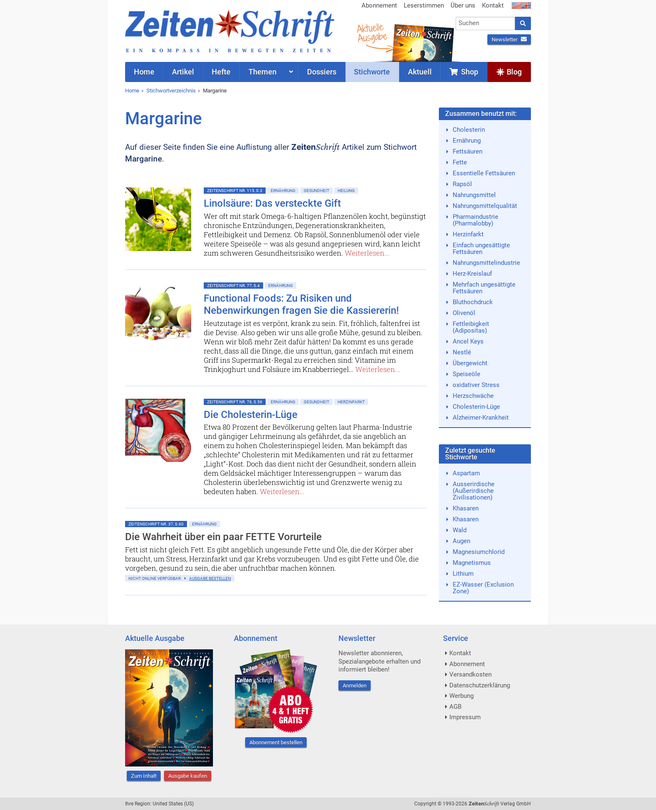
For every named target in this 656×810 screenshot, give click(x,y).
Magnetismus (472, 562)
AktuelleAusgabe (371, 32)
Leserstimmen (424, 5)
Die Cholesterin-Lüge (250, 414)
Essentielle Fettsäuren (484, 173)
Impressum (465, 717)
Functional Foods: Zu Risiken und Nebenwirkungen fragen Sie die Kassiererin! (301, 304)
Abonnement (379, 5)
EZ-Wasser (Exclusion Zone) (483, 588)
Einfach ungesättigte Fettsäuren (481, 248)
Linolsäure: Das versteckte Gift (272, 203)
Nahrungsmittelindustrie (486, 263)
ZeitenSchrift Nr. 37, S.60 (156, 524)
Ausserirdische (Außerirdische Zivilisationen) (474, 490)
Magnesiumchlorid (479, 552)
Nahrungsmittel (474, 195)
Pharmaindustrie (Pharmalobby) (475, 220)
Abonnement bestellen (275, 742)
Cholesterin (469, 129)
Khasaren (466, 508)
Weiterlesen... (367, 253)
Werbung (461, 696)
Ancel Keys (468, 341)
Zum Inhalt (143, 776)
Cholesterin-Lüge (476, 406)
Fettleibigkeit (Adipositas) (471, 327)
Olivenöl (464, 313)
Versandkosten (470, 674)
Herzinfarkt (351, 402)
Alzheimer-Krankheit (481, 417)
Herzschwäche (473, 396)
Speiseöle (466, 374)
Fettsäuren (467, 151)
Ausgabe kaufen (187, 776)
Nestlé (462, 352)
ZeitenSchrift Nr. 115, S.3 (234, 190)
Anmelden (354, 685)
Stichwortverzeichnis (171, 90)
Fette (460, 162)
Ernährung (283, 190)
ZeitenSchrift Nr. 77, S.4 (233, 285)
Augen (461, 541)
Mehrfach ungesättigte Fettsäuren (484, 288)
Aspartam (466, 473)
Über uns (463, 5)
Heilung (346, 190)
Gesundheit (316, 190)
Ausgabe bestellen (210, 578)
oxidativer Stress (476, 385)
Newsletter (509, 39)
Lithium (463, 573)
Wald (459, 530)
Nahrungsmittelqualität (485, 206)
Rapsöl (462, 184)
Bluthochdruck (473, 302)
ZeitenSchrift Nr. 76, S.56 (234, 402)
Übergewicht (470, 363)
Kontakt (493, 5)
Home (132, 90)
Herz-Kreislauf (472, 273)
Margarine (215, 90)
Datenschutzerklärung (479, 685)
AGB (455, 706)
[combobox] (485, 23)
